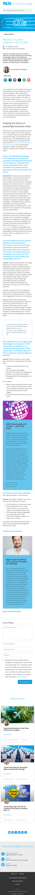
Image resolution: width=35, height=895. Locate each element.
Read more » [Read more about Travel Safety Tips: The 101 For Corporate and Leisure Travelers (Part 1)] (8, 815)
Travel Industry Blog (22, 3)
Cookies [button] (17, 889)
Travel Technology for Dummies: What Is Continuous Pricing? (16, 768)
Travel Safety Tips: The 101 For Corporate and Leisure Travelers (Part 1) (15, 808)
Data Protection (22, 677)
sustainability (20, 49)
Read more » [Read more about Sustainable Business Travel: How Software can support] (8, 734)
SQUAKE (5, 135)
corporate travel (10, 49)
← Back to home (8, 34)
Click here (11, 484)
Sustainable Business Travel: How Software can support (16, 729)
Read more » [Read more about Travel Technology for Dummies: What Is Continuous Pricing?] (8, 774)
